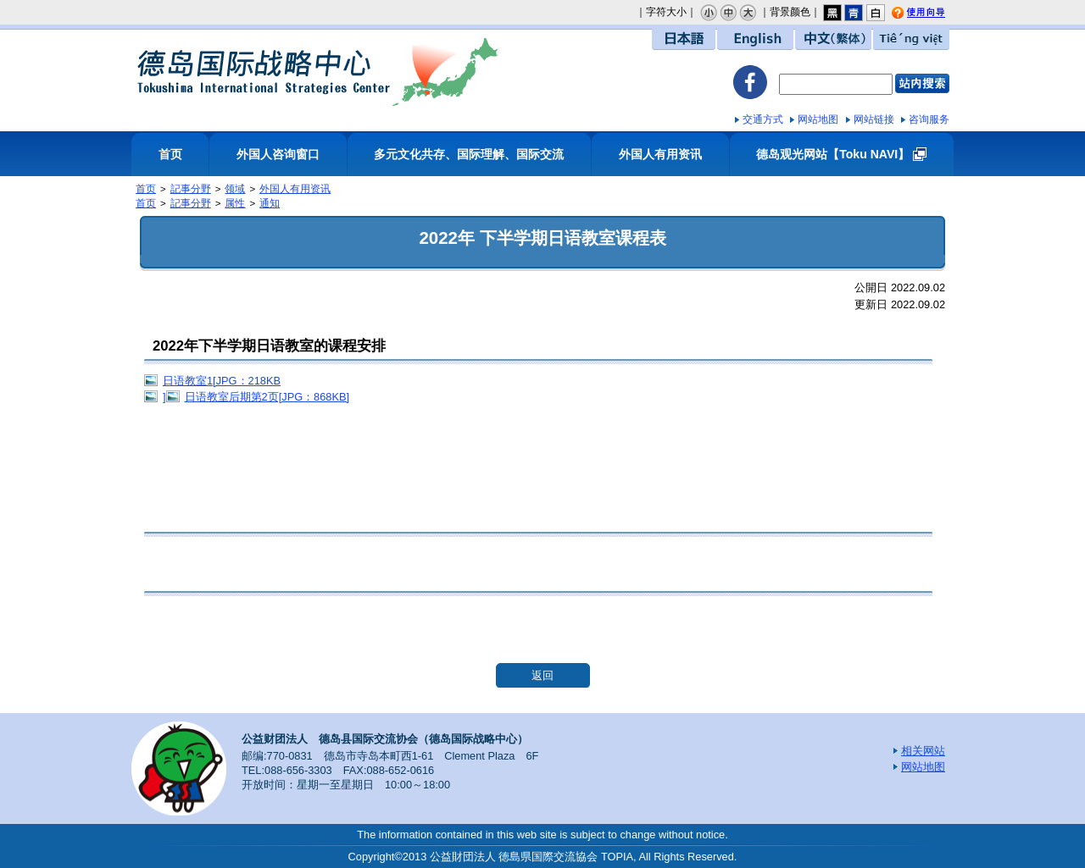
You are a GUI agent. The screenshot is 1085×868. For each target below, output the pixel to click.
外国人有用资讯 (660, 154)
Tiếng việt (911, 39)
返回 (542, 675)
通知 (269, 203)
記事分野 (190, 189)
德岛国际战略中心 (318, 71)
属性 (235, 203)
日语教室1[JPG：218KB (222, 380)
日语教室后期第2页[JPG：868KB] (267, 396)
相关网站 (923, 750)
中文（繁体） (833, 39)
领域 (235, 189)
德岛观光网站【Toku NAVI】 (833, 154)
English (755, 39)
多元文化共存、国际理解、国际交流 (469, 154)
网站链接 (874, 119)
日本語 (683, 39)
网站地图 (818, 119)
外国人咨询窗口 (278, 154)
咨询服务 (929, 119)
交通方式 (763, 119)
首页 (170, 154)
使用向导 (930, 13)
